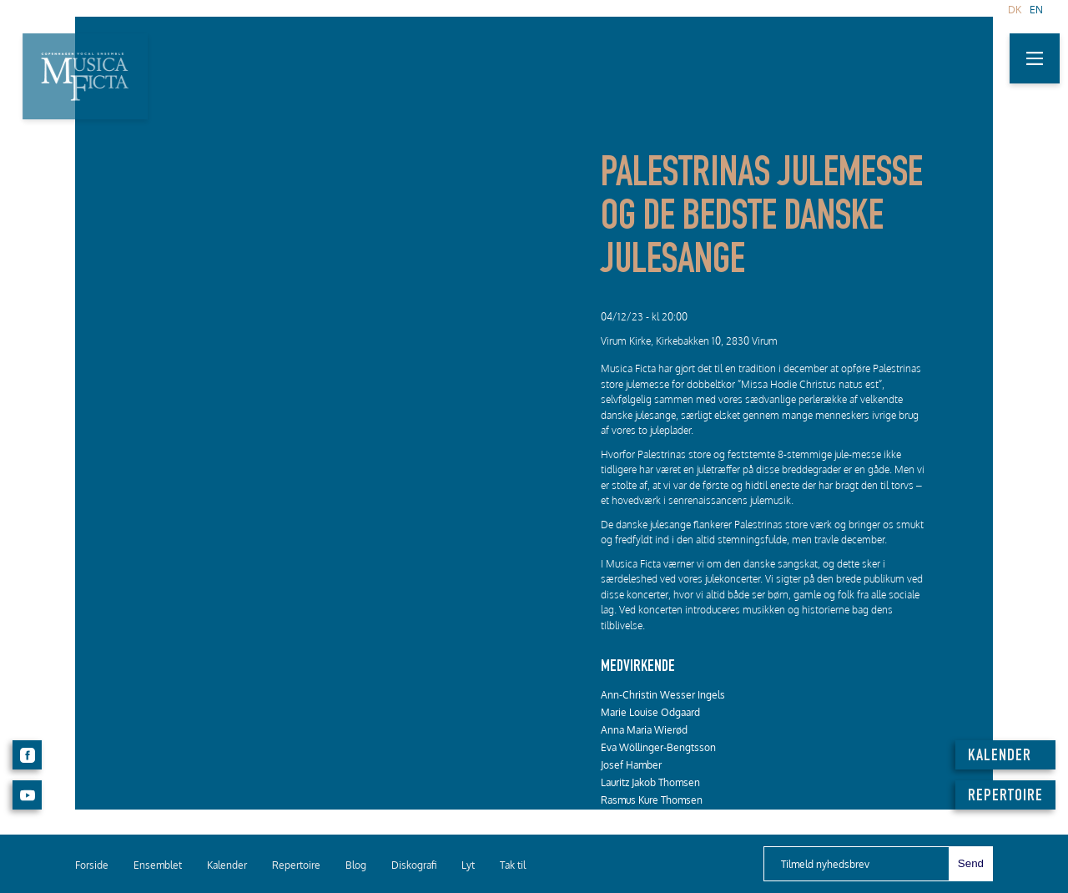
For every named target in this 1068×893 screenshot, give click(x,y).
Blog (355, 865)
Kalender (227, 865)
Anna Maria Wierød (644, 730)
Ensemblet (158, 865)
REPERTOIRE (1005, 797)
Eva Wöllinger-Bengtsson (658, 747)
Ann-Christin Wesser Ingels (663, 695)
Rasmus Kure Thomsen (652, 800)
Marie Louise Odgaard (650, 712)
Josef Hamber (631, 765)
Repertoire (296, 865)
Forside (91, 865)
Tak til (513, 865)
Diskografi (413, 865)
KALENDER (999, 757)
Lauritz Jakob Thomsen (650, 782)
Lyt (468, 865)
